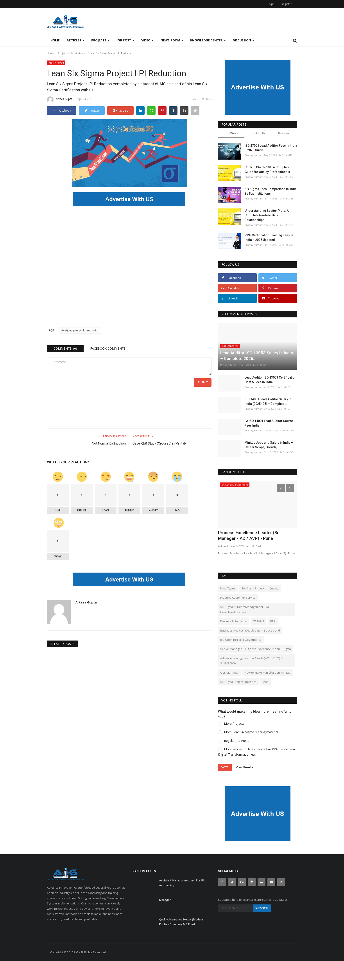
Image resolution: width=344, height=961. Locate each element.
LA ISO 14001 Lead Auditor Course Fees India (269, 423)
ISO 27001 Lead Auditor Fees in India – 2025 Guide (271, 148)
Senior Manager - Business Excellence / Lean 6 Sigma (255, 649)
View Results (244, 767)
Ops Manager (229, 672)
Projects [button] (100, 40)
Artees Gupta (59, 99)
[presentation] (281, 488)
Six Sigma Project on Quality (260, 588)
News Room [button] (172, 40)
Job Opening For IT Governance (241, 640)
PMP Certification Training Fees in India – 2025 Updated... (269, 237)
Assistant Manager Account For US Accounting (182, 883)
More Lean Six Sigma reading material (251, 732)
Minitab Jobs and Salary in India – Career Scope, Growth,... (269, 445)
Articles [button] (75, 40)
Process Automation (233, 621)
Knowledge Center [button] (208, 40)
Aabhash (223, 546)
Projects (63, 53)
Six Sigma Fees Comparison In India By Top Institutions (271, 191)
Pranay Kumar (253, 155)
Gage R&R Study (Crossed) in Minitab (159, 443)
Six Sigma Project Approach (238, 682)
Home (55, 40)
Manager (165, 900)
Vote (224, 767)
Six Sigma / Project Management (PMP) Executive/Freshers (245, 609)
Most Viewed (78, 53)
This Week (231, 133)
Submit (203, 382)
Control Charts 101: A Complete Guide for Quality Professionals (267, 170)
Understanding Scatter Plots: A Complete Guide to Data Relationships (267, 215)
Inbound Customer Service (238, 598)
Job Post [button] (125, 40)
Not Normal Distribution (109, 443)
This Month (257, 133)
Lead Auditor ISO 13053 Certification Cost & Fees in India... (270, 380)
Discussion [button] (243, 40)
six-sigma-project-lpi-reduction (80, 330)
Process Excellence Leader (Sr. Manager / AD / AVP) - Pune (249, 535)
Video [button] (147, 40)
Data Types (227, 588)
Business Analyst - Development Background (250, 630)
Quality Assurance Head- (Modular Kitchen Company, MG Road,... (181, 922)
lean (266, 682)
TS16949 (258, 621)
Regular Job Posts (236, 741)
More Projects (234, 723)
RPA (273, 621)
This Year (284, 133)
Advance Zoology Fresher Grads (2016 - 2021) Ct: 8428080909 (252, 660)
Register (286, 4)
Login (271, 4)
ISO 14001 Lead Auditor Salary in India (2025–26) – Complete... (268, 401)
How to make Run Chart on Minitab (267, 672)
